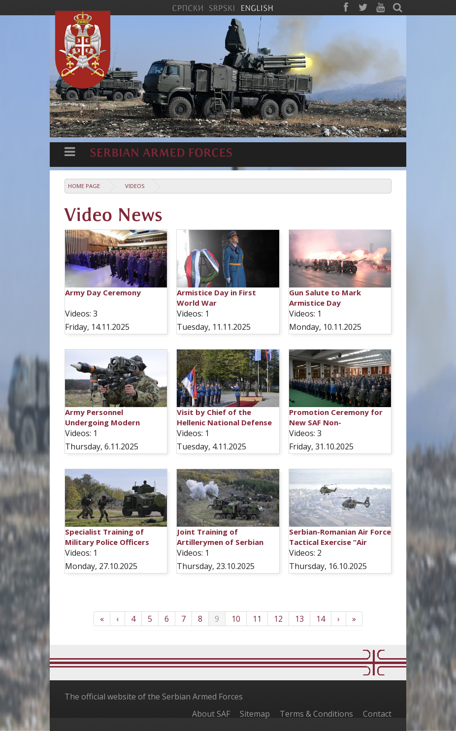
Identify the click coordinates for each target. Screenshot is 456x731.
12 (278, 618)
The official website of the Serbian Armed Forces (154, 696)
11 (257, 618)
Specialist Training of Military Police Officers (107, 537)
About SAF (211, 713)
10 (235, 618)
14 (320, 618)
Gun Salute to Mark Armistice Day (325, 297)
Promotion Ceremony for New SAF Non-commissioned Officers (336, 422)
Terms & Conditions (316, 713)
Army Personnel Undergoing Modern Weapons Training (102, 422)
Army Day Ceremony (103, 292)
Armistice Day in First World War (216, 297)
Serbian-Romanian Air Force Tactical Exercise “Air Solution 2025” (340, 542)
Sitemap (255, 713)
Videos (135, 186)
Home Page (84, 186)
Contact (377, 713)
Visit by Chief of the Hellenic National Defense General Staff (224, 422)
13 (299, 618)
